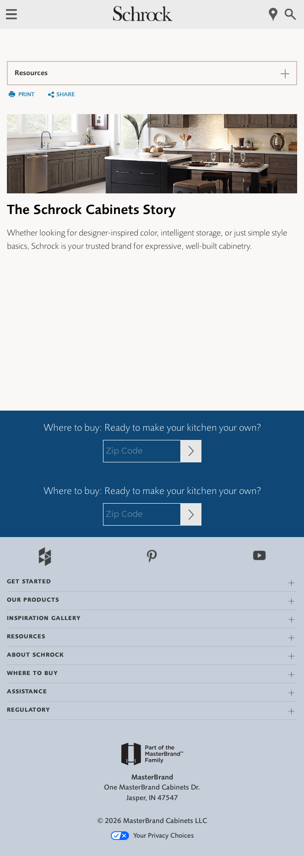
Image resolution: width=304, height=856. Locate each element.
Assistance (27, 691)
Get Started (29, 581)
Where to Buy (32, 672)
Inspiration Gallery (44, 618)
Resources (26, 636)
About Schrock (35, 654)
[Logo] (143, 19)
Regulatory (28, 709)
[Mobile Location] (273, 14)
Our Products (33, 599)
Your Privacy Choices (152, 836)
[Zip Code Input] (191, 451)
